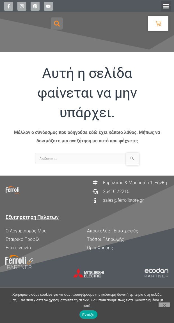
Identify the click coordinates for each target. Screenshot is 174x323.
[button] (166, 6)
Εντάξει (88, 315)
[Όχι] (164, 304)
